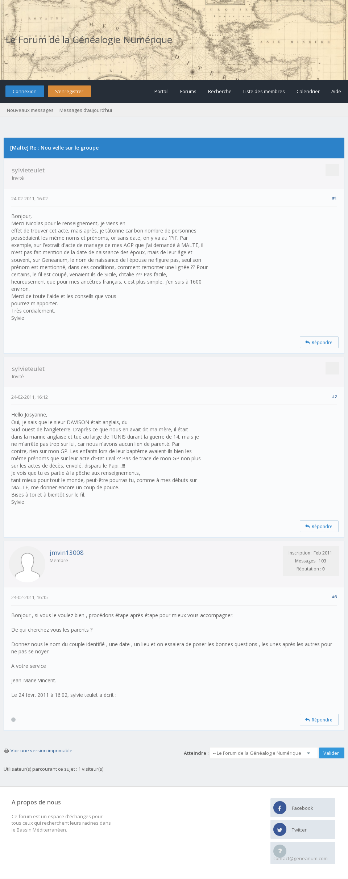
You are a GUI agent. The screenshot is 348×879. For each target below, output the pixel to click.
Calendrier (308, 91)
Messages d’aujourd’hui (85, 110)
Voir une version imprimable (41, 750)
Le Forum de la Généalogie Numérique (88, 39)
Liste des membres (264, 91)
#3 (334, 596)
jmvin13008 (67, 552)
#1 (334, 198)
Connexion (25, 91)
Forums (188, 91)
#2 (334, 396)
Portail (161, 91)
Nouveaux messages (30, 110)
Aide (336, 91)
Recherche (220, 91)
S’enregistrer (69, 91)
